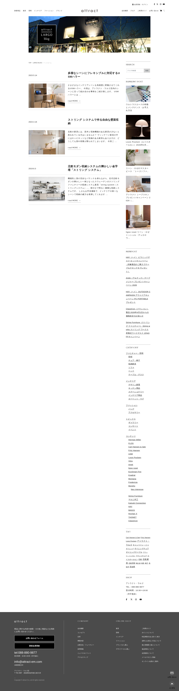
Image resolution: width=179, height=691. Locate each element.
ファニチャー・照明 (134, 353)
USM (130, 454)
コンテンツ (131, 436)
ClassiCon (133, 521)
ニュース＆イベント (84, 653)
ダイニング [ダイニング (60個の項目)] (130, 549)
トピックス (131, 419)
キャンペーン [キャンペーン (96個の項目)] (138, 545)
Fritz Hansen (134, 450)
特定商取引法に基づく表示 (151, 637)
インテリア (131, 381)
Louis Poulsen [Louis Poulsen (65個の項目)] (131, 541)
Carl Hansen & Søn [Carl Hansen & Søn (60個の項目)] (133, 537)
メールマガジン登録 (148, 657)
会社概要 (81, 628)
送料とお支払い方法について (151, 641)
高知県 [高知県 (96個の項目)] (132, 567)
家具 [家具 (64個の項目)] (142, 563)
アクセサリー (134, 412)
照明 (130, 357)
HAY (130, 506)
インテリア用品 (135, 395)
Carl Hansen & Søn (137, 447)
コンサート (133, 426)
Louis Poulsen (134, 457)
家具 (117, 628)
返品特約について (148, 649)
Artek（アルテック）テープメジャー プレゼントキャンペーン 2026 (138, 281)
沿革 (79, 637)
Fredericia (132, 482)
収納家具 (132, 364)
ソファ (131, 367)
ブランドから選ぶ (122, 645)
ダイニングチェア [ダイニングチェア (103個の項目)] (141, 549)
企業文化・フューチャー (86, 645)
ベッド (131, 371)
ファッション (132, 405)
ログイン (145, 4)
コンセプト (81, 632)
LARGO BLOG (37, 62)
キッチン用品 (134, 388)
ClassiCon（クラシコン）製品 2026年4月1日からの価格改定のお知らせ (137, 312)
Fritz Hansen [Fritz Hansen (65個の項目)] (145, 537)
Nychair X (132, 514)
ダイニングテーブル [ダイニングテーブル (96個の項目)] (134, 552)
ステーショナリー (136, 392)
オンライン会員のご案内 (150, 661)
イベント (132, 430)
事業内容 (81, 641)
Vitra (130, 461)
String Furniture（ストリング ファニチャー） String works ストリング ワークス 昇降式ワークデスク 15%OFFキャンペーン (138, 329)
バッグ (131, 409)
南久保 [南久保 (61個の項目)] (138, 563)
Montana (132, 479)
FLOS (131, 443)
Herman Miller (134, 440)
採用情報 (81, 649)
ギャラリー (133, 422)
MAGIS (131, 510)
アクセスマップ (83, 657)
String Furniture (135, 496)
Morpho (131, 486)
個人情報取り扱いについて (151, 645)
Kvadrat (131, 475)
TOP (30, 62)
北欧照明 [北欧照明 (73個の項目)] (132, 563)
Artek (130, 465)
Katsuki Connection (137, 503)
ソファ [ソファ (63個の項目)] (146, 545)
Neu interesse (137, 489)
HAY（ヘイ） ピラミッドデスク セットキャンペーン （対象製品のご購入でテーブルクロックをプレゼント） (138, 264)
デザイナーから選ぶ (122, 649)
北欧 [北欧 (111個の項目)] (140, 559)
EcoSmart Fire (134, 472)
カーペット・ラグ (136, 399)
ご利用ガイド (146, 628)
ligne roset (133, 468)
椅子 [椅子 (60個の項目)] (146, 563)
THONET (132, 517)
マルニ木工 (133, 499)
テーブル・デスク (136, 375)
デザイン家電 (134, 385)
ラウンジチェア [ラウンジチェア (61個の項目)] (141, 556)
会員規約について (148, 653)
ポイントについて (148, 632)
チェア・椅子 (134, 360)
